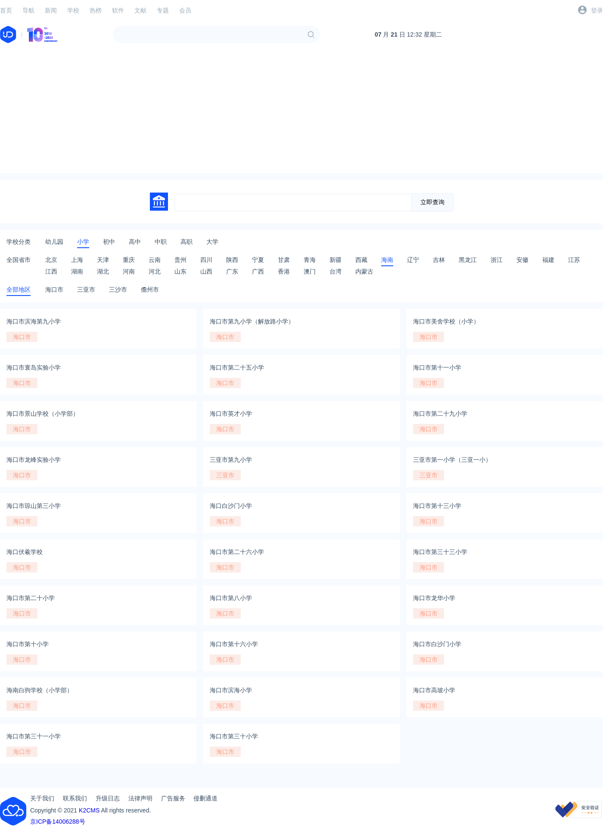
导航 (28, 10)
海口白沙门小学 (231, 505)
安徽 (522, 259)
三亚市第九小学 (231, 459)
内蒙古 (364, 271)
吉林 (439, 259)
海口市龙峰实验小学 (33, 459)
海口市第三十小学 (234, 736)
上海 (77, 259)
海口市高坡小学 (434, 690)
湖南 (77, 271)
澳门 (310, 271)
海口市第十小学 (27, 644)
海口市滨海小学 (231, 690)
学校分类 (18, 241)
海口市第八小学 (231, 597)
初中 (109, 241)
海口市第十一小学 (437, 367)
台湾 (335, 271)
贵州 (180, 259)
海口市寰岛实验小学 (33, 367)
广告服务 (173, 798)
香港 (284, 271)
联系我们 (75, 798)
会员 (185, 10)
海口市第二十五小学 (237, 367)
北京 (51, 259)
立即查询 (432, 202)
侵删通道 (205, 798)
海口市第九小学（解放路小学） (252, 321)
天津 (103, 259)
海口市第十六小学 (234, 644)
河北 (155, 271)
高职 (186, 241)
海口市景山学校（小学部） (42, 413)
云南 (155, 259)
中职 (161, 241)
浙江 (497, 259)
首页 (6, 10)
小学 (83, 241)
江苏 (574, 259)
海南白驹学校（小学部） (39, 690)
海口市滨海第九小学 (33, 321)
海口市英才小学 (231, 413)
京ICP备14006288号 (57, 821)
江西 (51, 271)
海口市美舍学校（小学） (446, 321)
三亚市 (86, 289)
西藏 (361, 259)
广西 (258, 271)
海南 (387, 259)
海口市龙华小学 (434, 597)
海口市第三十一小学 (33, 736)
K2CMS (89, 810)
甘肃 (284, 259)
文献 (140, 10)
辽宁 (413, 259)
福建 (548, 259)
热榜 (96, 10)
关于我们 (42, 798)
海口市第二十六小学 (237, 551)
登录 (597, 10)
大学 (212, 241)
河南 (129, 271)
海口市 (54, 289)
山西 (206, 271)
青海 (310, 259)
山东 (180, 271)
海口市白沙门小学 (437, 644)
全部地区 (18, 289)
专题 (163, 10)
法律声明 (140, 798)
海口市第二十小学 (30, 597)
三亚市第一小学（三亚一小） (452, 459)
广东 (232, 271)
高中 (135, 241)
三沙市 (118, 289)
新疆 (335, 259)
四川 (206, 259)
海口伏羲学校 (24, 551)
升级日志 (108, 798)
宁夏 (258, 259)
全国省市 (18, 259)
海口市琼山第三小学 (33, 505)
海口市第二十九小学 (440, 413)
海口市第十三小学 (437, 505)
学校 (73, 10)
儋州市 (150, 289)
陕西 (232, 259)
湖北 (103, 271)
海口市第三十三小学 (440, 551)
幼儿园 (54, 241)
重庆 (129, 259)
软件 (118, 10)
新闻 (51, 10)
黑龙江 (468, 259)
